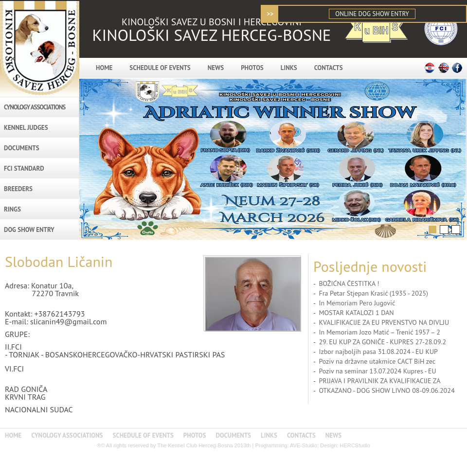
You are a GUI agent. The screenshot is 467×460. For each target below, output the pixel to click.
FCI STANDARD (24, 168)
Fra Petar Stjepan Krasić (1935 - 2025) (373, 293)
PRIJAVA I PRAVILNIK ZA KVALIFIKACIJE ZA (379, 380)
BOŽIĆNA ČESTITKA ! (349, 283)
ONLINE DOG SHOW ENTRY (372, 14)
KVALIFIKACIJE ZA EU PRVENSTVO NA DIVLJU (384, 322)
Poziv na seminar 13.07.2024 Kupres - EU (377, 371)
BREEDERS (18, 189)
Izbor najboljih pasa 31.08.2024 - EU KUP (378, 351)
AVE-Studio (303, 445)
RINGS (12, 209)
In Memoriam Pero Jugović (357, 303)
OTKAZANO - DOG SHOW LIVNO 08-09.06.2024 (386, 390)
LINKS (289, 68)
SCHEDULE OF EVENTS (159, 68)
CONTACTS (328, 68)
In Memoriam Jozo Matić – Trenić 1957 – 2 (379, 332)
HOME (104, 68)
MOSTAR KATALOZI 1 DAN (356, 312)
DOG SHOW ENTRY (29, 230)
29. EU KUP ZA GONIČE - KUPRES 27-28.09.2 (382, 341)
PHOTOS (252, 68)
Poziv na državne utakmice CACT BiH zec (377, 361)
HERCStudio (355, 445)
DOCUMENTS (21, 148)
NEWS (216, 68)
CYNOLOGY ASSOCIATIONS (34, 107)
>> (270, 14)
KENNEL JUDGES (26, 128)
